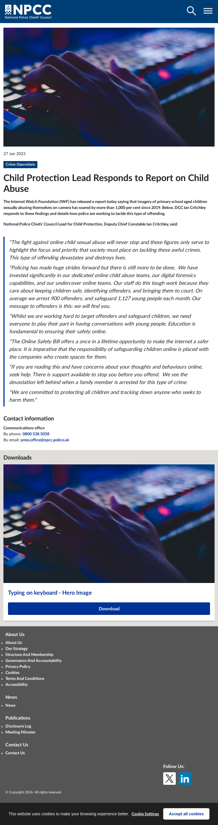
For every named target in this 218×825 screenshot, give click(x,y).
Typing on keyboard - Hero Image (50, 593)
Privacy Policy (17, 667)
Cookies (12, 673)
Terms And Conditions (24, 679)
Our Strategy (16, 649)
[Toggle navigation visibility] (208, 11)
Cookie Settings (145, 814)
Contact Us (15, 753)
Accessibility (16, 685)
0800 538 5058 (36, 434)
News (10, 706)
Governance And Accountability (33, 661)
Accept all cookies (186, 814)
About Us (13, 643)
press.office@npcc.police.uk (45, 440)
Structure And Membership (29, 655)
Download (109, 609)
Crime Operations (20, 164)
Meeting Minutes (20, 732)
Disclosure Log (18, 726)
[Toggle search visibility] (191, 11)
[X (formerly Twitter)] (169, 778)
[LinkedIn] (185, 778)
